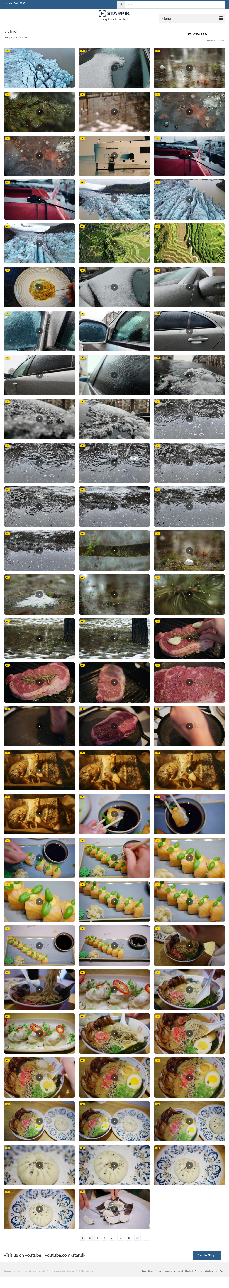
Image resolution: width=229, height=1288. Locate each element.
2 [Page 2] (90, 1238)
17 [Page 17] (137, 1238)
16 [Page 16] (129, 1238)
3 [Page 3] (97, 1238)
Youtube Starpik (207, 1255)
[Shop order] (205, 33)
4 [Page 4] (104, 1238)
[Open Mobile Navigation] (192, 18)
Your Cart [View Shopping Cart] (15, 3)
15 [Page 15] (120, 1238)
